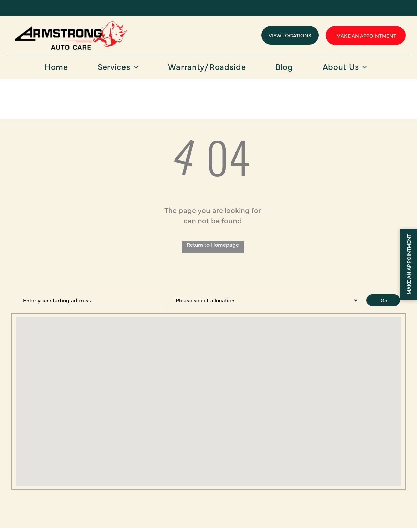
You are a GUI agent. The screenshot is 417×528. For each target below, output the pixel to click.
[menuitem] (58, 69)
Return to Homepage (213, 244)
